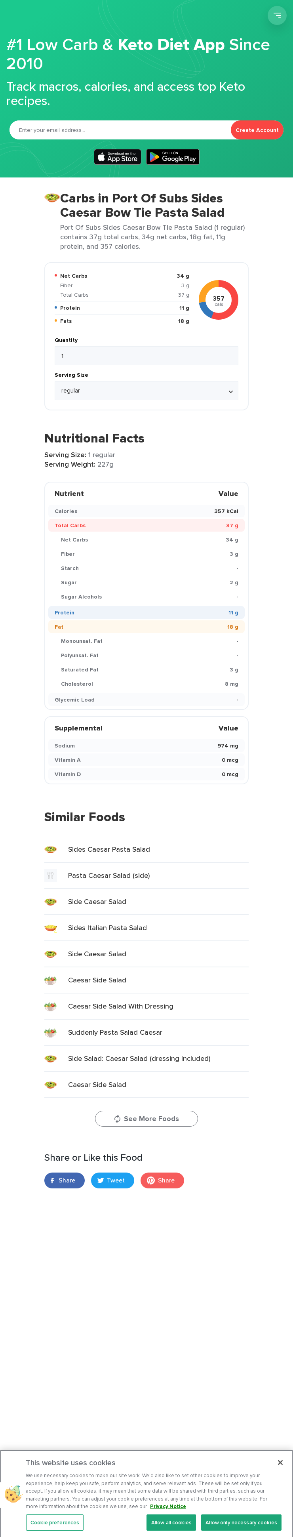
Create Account (257, 130)
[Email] (120, 129)
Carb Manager (48, 16)
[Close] (280, 1471)
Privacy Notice (168, 1515)
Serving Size (71, 375)
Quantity (66, 340)
